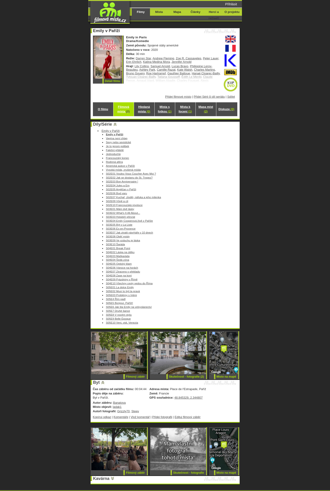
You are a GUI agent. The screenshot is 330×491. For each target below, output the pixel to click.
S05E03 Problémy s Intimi (121, 295)
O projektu (232, 12)
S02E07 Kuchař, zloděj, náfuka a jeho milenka (133, 197)
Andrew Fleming (163, 58)
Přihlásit (231, 4)
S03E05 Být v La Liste (119, 224)
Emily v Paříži (110, 131)
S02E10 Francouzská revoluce (124, 204)
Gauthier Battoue (179, 73)
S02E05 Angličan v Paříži (121, 189)
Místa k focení (185, 109)
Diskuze (226, 109)
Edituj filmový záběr (188, 417)
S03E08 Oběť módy (118, 236)
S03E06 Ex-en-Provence (120, 228)
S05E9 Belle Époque (118, 318)
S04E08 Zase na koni (118, 275)
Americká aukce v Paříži (120, 165)
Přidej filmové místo (178, 96)
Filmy (141, 12)
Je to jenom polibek (117, 146)
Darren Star (143, 58)
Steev (135, 411)
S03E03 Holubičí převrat (120, 216)
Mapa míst (206, 109)
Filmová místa (123, 109)
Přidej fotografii (162, 417)
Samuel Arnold (160, 66)
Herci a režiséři (213, 15)
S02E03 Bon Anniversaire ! (122, 181)
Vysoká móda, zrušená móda (123, 169)
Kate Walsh (184, 69)
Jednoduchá (113, 153)
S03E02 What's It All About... (123, 212)
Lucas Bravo (180, 66)
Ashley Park (147, 69)
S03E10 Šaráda (115, 244)
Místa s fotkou (164, 109)
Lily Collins (141, 66)
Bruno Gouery (135, 73)
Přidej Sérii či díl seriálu (209, 96)
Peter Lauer (210, 58)
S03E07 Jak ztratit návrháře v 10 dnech (129, 232)
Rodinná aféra (114, 161)
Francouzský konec (117, 157)
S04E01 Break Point (118, 248)
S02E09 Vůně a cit (117, 201)
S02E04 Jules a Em (117, 185)
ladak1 (117, 407)
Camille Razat (166, 69)
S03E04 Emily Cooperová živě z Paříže (129, 220)
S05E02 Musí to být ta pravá (123, 291)
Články (195, 12)
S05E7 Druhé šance (118, 310)
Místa (159, 12)
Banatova (119, 402)
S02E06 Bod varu (116, 193)
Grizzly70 (123, 411)
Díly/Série (102, 124)
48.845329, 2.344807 (188, 397)
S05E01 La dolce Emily (120, 287)
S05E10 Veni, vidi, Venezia (122, 322)
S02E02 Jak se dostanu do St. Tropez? (129, 177)
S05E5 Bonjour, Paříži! (119, 302)
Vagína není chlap (116, 138)
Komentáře (120, 417)
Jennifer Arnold (181, 62)
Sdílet (231, 96)
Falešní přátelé (115, 150)
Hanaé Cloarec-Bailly (206, 73)
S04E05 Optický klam (118, 263)
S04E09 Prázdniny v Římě (122, 279)
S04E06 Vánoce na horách (122, 267)
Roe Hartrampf (156, 73)
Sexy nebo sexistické (118, 142)
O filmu (103, 109)
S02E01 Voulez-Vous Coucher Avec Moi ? (131, 173)
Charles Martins (204, 69)
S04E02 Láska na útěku (120, 252)
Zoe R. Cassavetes (188, 58)
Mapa (177, 12)
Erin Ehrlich (133, 62)
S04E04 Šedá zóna (117, 259)
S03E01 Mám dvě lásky (120, 208)
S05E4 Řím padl (115, 298)
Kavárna (101, 478)
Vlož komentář (140, 417)
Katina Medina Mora (156, 62)
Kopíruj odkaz (102, 417)
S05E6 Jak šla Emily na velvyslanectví (129, 306)
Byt (96, 382)
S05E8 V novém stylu (118, 314)
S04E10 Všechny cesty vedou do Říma (129, 283)
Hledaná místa (144, 109)
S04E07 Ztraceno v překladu (123, 271)
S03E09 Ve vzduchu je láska (123, 240)
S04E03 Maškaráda (117, 256)
